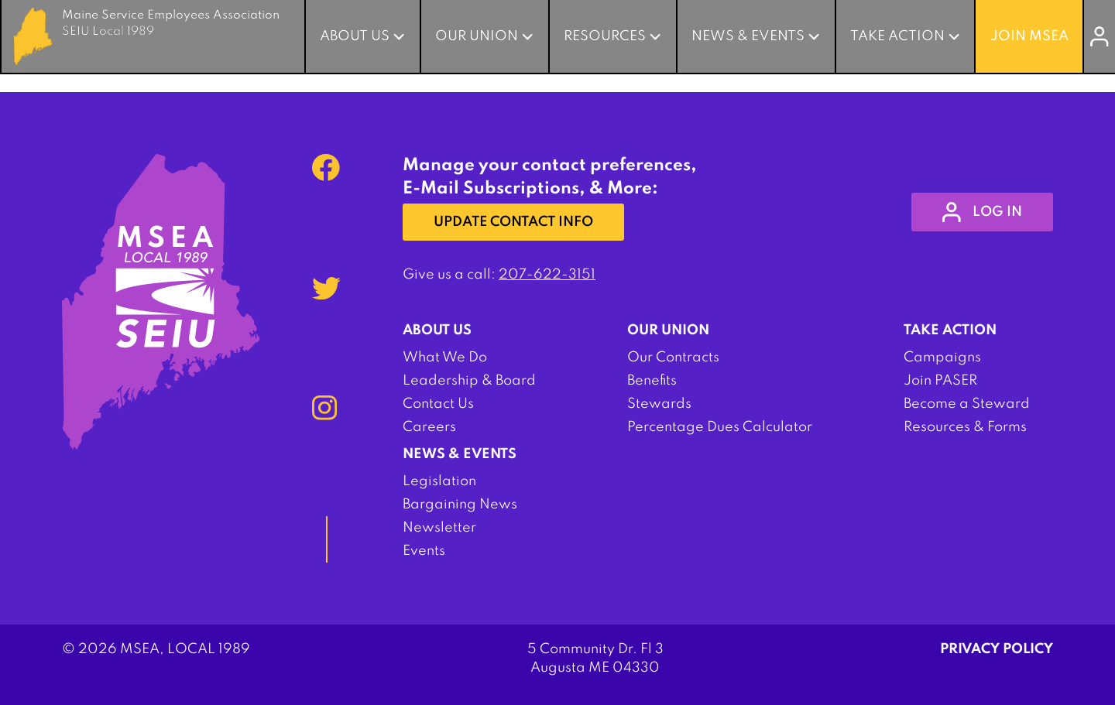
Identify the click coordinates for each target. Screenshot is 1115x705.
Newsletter (439, 528)
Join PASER (940, 381)
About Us (354, 36)
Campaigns (942, 357)
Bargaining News (460, 505)
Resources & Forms (965, 427)
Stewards (659, 404)
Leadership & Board (469, 381)
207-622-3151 (547, 275)
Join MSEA (1029, 36)
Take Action (897, 36)
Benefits (652, 381)
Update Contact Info (513, 222)
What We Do (445, 357)
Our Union (476, 36)
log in (982, 212)
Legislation (439, 481)
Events (424, 551)
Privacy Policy (996, 649)
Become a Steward (967, 404)
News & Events (748, 36)
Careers (429, 427)
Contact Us (438, 404)
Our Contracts (673, 357)
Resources (605, 36)
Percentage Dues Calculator (719, 427)
